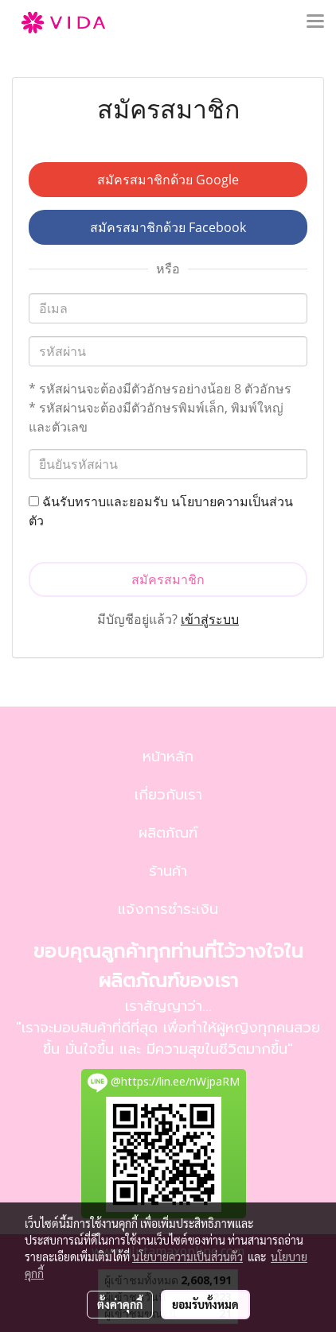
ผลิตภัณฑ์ (168, 833)
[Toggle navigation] (315, 22)
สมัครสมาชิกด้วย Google (168, 179)
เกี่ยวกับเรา (168, 795)
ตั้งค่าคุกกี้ (120, 1304)
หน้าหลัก (168, 756)
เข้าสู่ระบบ (210, 619)
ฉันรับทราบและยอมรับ (161, 511)
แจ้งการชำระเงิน (168, 909)
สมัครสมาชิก (168, 579)
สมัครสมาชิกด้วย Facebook (168, 227)
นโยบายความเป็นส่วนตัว (187, 1256)
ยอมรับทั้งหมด (205, 1304)
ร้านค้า (168, 871)
